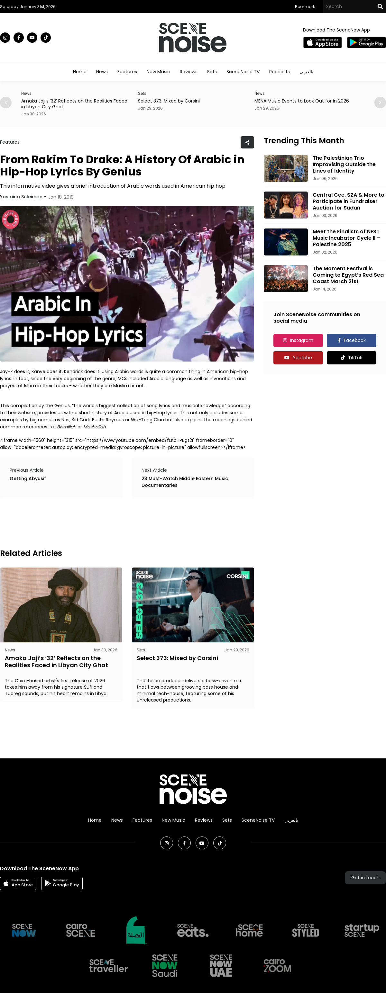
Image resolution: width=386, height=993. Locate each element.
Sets (212, 71)
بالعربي (306, 71)
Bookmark (305, 6)
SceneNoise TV (243, 71)
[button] (380, 102)
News (102, 71)
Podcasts (279, 71)
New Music (158, 71)
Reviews (189, 71)
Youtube (302, 357)
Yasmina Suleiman (21, 196)
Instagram (301, 340)
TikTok (355, 357)
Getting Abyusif (28, 478)
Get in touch (365, 877)
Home (80, 71)
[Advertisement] (117, 522)
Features (127, 71)
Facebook (355, 340)
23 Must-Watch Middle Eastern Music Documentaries (185, 481)
